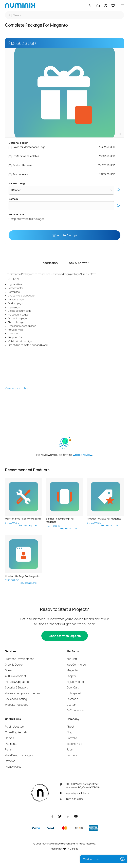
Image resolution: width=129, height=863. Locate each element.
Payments (11, 744)
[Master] (64, 828)
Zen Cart (72, 659)
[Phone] (90, 5)
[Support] (98, 5)
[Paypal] (36, 828)
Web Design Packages (19, 755)
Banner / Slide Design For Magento (60, 520)
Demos (9, 738)
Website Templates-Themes (22, 693)
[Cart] (113, 5)
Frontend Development (19, 659)
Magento (72, 670)
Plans (8, 749)
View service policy (16, 388)
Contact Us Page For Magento (22, 576)
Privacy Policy (13, 766)
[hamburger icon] (122, 5)
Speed (9, 670)
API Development (15, 676)
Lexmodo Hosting (16, 699)
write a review (82, 455)
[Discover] (79, 828)
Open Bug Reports (16, 732)
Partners (72, 755)
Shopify (71, 676)
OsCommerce (75, 710)
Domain (13, 199)
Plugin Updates (14, 726)
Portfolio (72, 738)
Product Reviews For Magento (104, 518)
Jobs (70, 749)
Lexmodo (72, 699)
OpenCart (73, 687)
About (70, 726)
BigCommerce (75, 682)
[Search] (64, 15)
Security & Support (16, 687)
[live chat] (103, 859)
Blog (69, 732)
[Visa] (50, 828)
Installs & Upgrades (17, 682)
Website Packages (16, 705)
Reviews (10, 761)
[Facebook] (52, 816)
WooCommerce (76, 664)
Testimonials (74, 744)
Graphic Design (14, 664)
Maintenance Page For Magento (23, 518)
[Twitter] (60, 816)
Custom (71, 705)
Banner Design (17, 183)
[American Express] (93, 828)
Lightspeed (74, 693)
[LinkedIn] (68, 816)
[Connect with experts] (64, 636)
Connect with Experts (64, 636)
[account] (105, 5)
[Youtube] (76, 816)
